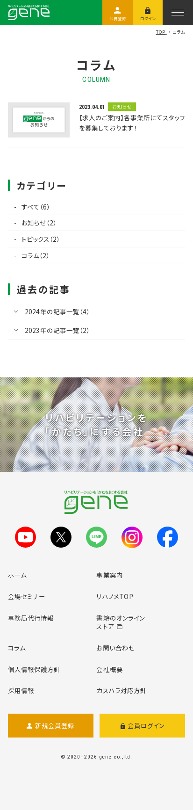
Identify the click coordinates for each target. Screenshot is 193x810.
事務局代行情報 (31, 617)
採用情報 (21, 690)
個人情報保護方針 (34, 669)
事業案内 (109, 574)
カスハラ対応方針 (121, 690)
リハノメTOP (115, 596)
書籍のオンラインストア (120, 622)
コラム (17, 647)
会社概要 (109, 669)
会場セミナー (26, 596)
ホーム (17, 574)
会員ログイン (143, 725)
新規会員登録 (50, 725)
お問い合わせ (115, 647)
